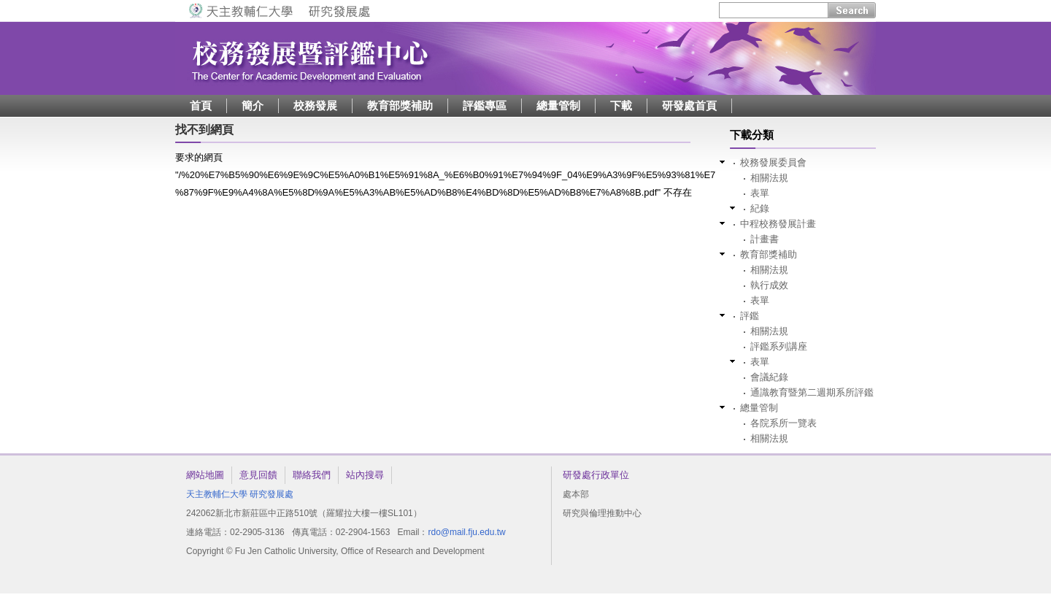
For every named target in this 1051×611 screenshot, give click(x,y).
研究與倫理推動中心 (602, 513)
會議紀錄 (769, 377)
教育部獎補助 (400, 105)
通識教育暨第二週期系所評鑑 (812, 392)
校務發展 (315, 105)
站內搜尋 (365, 474)
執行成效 (769, 285)
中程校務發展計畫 (778, 223)
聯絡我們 (312, 474)
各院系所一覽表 (783, 423)
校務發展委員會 (773, 162)
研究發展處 (271, 494)
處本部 (576, 494)
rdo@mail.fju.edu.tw (466, 532)
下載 (621, 105)
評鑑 (749, 315)
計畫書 (764, 239)
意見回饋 (258, 474)
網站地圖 (205, 474)
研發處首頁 (689, 105)
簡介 (252, 105)
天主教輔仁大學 (216, 494)
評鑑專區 (485, 105)
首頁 (201, 105)
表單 (759, 193)
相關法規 (769, 177)
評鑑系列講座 (778, 346)
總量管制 (558, 105)
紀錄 (759, 208)
